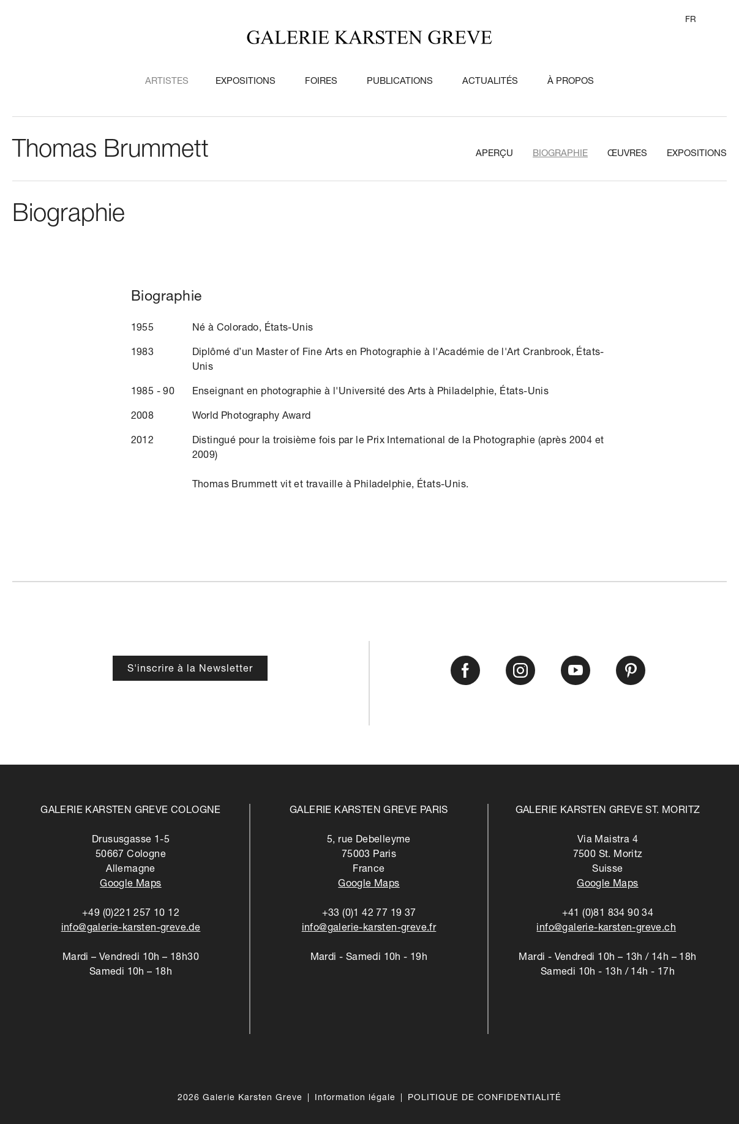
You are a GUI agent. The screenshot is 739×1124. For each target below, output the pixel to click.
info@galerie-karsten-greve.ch (606, 929)
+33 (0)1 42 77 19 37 (369, 914)
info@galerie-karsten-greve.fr (369, 929)
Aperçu (494, 154)
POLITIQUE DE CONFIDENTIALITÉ (484, 1098)
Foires (321, 81)
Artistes (167, 81)
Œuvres (627, 154)
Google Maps (130, 885)
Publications (400, 81)
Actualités (490, 81)
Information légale (355, 1098)
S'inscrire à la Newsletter (190, 670)
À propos (570, 81)
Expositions (246, 81)
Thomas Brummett (110, 151)
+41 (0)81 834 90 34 (608, 914)
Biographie (560, 154)
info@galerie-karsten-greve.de (131, 929)
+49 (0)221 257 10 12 (130, 914)
